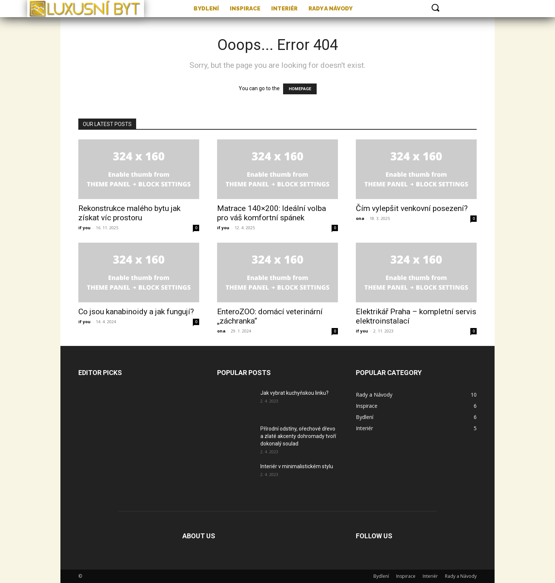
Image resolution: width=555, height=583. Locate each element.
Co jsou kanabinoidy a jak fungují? (136, 311)
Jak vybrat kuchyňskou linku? (294, 393)
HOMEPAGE (300, 88)
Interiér (430, 576)
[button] (435, 7)
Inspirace (406, 576)
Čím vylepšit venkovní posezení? (412, 208)
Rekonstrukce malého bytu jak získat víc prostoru (129, 213)
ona (360, 218)
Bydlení (381, 576)
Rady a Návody (461, 576)
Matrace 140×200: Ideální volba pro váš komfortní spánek (271, 213)
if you (84, 227)
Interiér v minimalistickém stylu (296, 466)
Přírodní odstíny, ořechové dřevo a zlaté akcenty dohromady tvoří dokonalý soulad (298, 436)
